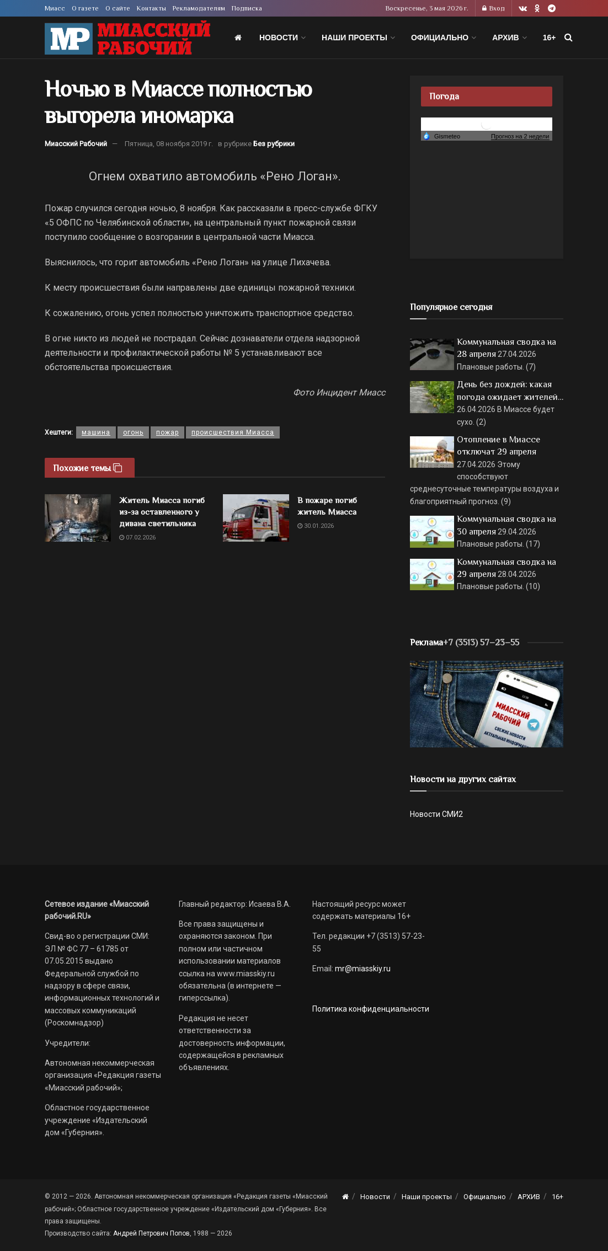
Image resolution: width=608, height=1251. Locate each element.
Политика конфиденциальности (370, 1008)
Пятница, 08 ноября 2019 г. (169, 144)
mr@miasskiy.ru (362, 968)
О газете (85, 8)
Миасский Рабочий (76, 144)
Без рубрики (274, 144)
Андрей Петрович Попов (151, 1233)
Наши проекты (354, 37)
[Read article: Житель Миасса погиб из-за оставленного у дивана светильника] (78, 518)
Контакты (151, 8)
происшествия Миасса (232, 432)
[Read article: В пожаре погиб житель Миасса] (256, 518)
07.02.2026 (137, 537)
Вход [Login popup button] (493, 8)
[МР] (486, 703)
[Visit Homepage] (127, 37)
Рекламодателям (199, 8)
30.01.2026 (315, 526)
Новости (278, 37)
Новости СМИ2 (436, 814)
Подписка (247, 8)
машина (96, 432)
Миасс (55, 8)
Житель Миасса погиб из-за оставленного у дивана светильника (162, 511)
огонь (133, 432)
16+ (549, 37)
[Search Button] (568, 37)
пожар (167, 432)
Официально (439, 37)
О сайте (117, 8)
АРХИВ (505, 37)
